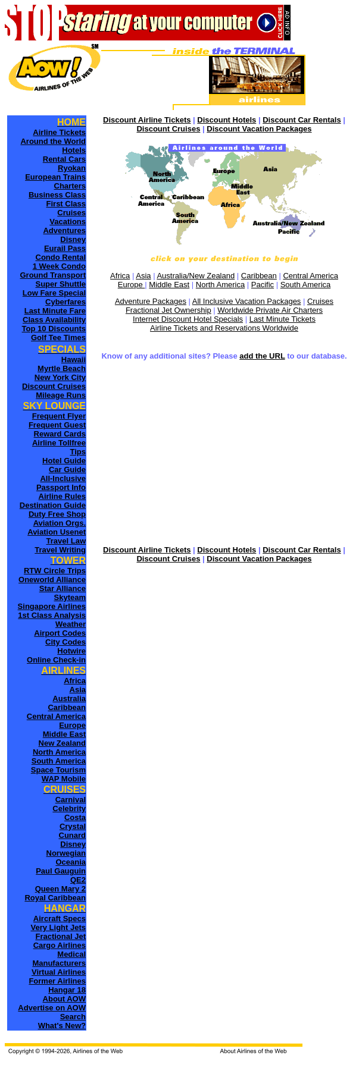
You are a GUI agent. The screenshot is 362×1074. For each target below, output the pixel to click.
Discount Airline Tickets (147, 119)
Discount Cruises (168, 128)
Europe (131, 284)
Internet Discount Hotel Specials (188, 319)
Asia (143, 275)
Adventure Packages (150, 301)
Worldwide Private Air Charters (270, 310)
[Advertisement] (224, 454)
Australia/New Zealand (196, 275)
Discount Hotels (226, 119)
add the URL (262, 355)
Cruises (320, 301)
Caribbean (259, 275)
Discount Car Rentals (302, 119)
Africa (120, 275)
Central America (310, 275)
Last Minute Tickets (282, 319)
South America (305, 284)
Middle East (169, 284)
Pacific (262, 284)
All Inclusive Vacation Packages (246, 301)
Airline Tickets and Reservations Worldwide (224, 328)
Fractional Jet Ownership (168, 310)
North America (220, 284)
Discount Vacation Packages (259, 128)
